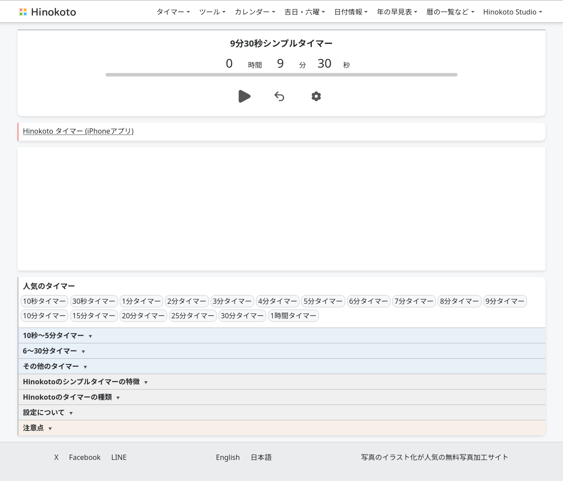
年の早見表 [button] (394, 12)
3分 (232, 301)
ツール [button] (209, 12)
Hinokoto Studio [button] (510, 12)
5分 (323, 301)
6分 (368, 301)
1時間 (294, 316)
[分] (283, 63)
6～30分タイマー (50, 351)
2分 (186, 301)
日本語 (261, 457)
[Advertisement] (281, 208)
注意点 (33, 428)
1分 (141, 301)
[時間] (232, 63)
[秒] (327, 63)
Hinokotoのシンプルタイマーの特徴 (81, 381)
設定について (44, 412)
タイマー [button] (170, 12)
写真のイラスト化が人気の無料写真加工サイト (435, 457)
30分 (242, 316)
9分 (505, 301)
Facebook (85, 457)
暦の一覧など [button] (447, 12)
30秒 (94, 301)
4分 (277, 301)
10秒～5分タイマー (53, 335)
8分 (459, 301)
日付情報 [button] (348, 12)
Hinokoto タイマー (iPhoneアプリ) (78, 131)
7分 (414, 301)
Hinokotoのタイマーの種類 (67, 397)
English (228, 457)
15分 (94, 316)
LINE (119, 457)
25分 (193, 316)
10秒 (44, 301)
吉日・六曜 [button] (301, 12)
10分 (44, 316)
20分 (143, 316)
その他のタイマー (51, 366)
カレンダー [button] (252, 12)
